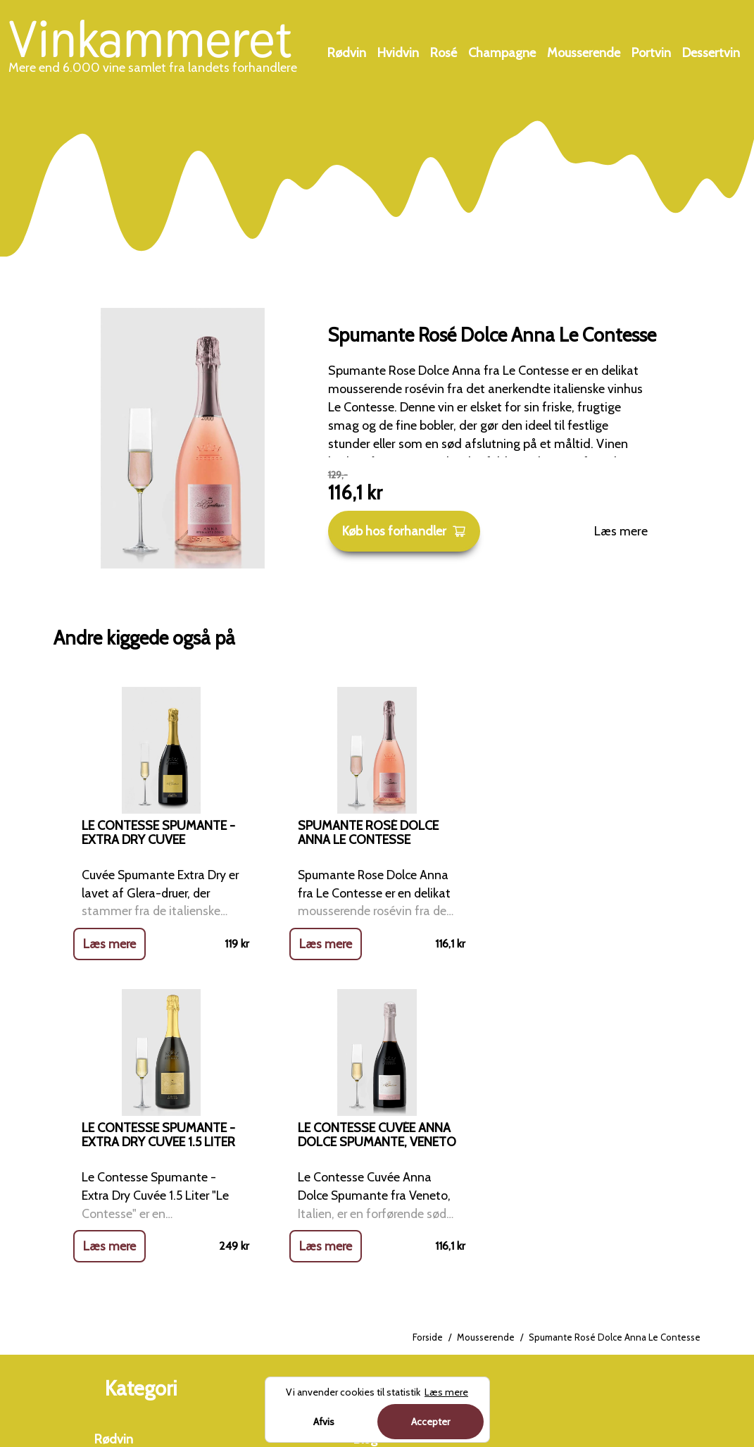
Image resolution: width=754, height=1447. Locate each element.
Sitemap (377, 1291)
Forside (428, 1037)
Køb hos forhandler (404, 531)
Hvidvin (398, 53)
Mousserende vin (140, 1291)
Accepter (430, 1421)
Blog (365, 1138)
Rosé (443, 53)
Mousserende (583, 53)
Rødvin (346, 53)
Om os (371, 1176)
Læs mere (621, 531)
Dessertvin (711, 53)
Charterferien (611, 1272)
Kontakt (374, 1214)
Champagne (502, 53)
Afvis (323, 1421)
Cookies (374, 1253)
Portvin (651, 53)
